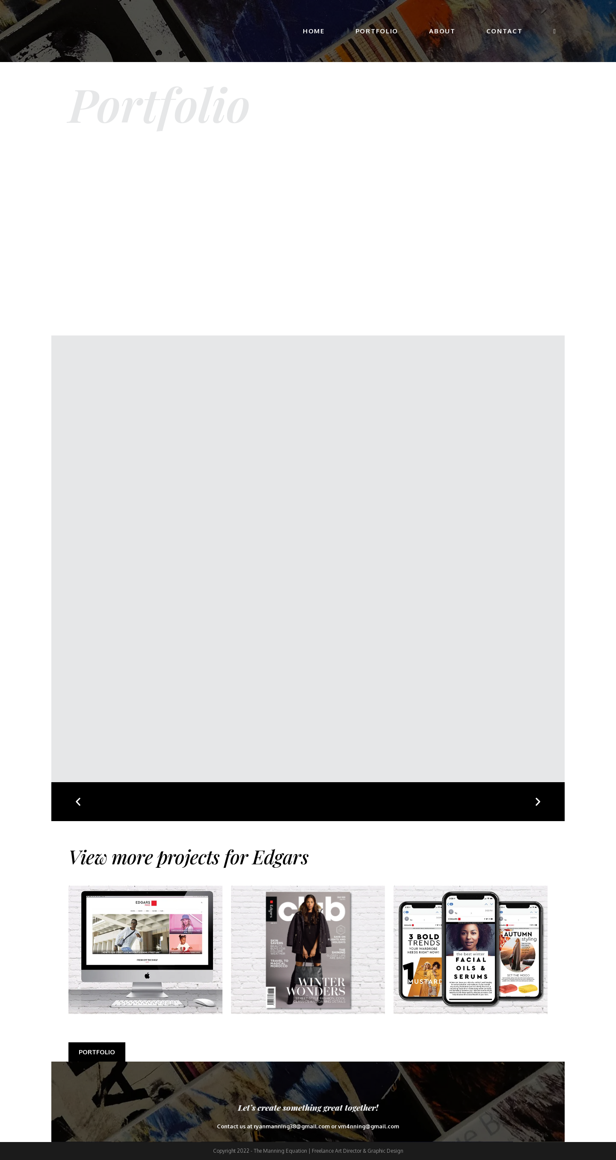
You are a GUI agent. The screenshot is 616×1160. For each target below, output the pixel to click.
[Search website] (554, 31)
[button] (78, 801)
